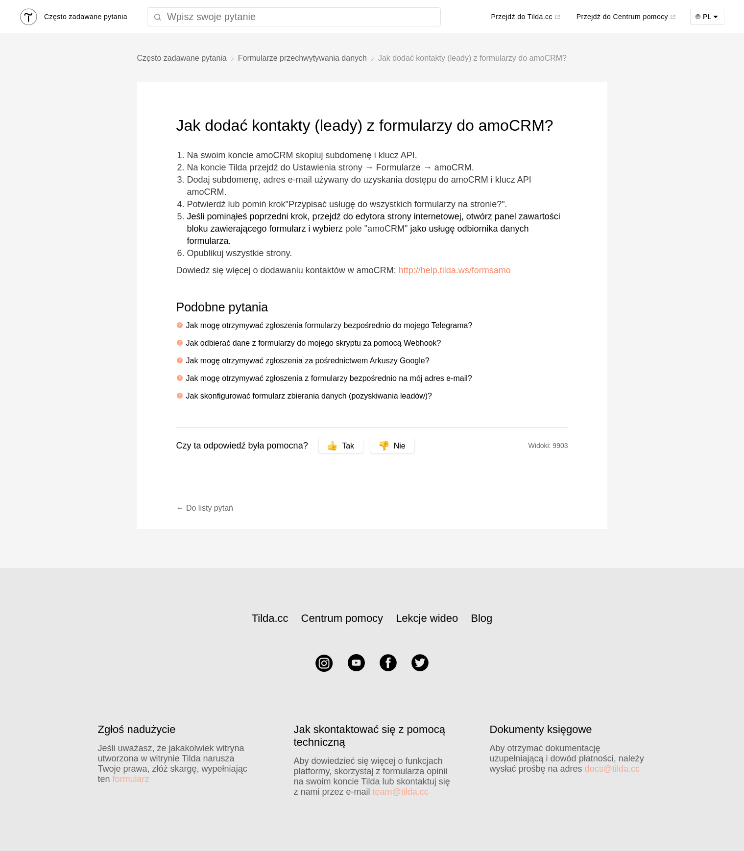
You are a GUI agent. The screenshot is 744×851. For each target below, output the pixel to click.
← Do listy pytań (204, 508)
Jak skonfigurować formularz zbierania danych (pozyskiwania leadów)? (309, 396)
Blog (481, 618)
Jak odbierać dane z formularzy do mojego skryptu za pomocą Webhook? (313, 343)
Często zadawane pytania (182, 58)
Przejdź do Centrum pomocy (622, 17)
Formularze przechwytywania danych (302, 58)
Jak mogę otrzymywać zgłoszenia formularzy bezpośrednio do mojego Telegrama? (329, 325)
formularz (131, 779)
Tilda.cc (270, 618)
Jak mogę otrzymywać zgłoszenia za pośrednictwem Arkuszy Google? (308, 360)
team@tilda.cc (401, 792)
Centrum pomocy (342, 618)
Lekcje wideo (427, 618)
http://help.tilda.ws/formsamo (455, 270)
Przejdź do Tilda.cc (521, 17)
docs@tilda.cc (612, 769)
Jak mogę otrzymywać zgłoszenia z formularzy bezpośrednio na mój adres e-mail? (329, 378)
